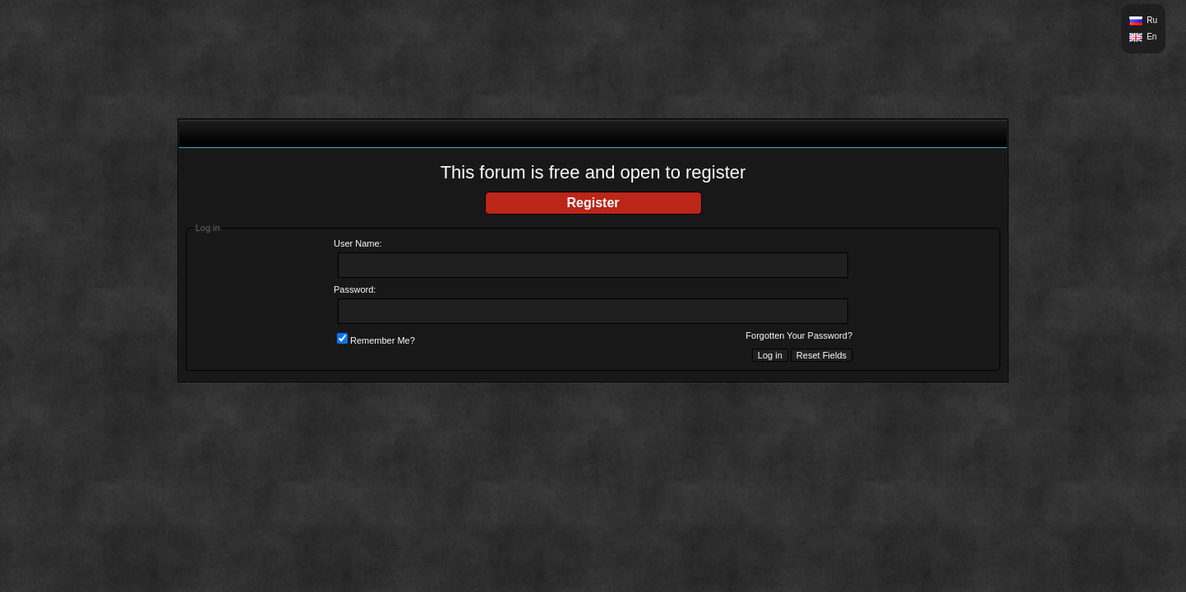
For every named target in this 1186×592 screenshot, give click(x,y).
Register (592, 203)
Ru (1152, 20)
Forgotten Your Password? (798, 335)
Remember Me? (376, 340)
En (1151, 36)
